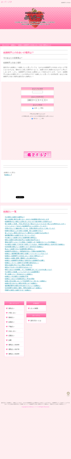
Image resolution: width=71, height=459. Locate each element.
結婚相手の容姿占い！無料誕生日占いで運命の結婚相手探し (25, 251)
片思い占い (11, 313)
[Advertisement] (35, 36)
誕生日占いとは (34, 320)
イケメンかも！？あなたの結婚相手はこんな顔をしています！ (26, 226)
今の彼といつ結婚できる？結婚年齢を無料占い (21, 237)
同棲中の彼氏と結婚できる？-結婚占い (18, 290)
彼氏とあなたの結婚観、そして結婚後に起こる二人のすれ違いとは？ (28, 269)
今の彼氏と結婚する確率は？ (15, 217)
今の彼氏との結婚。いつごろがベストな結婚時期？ (22, 272)
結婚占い (8, 175)
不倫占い (10, 326)
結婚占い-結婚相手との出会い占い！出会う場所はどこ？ (24, 256)
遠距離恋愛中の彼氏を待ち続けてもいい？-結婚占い (23, 285)
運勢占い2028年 (12, 354)
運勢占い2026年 (12, 345)
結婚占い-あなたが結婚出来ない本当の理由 (19, 279)
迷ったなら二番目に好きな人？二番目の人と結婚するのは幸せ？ (27, 233)
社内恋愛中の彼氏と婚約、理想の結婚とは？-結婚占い (23, 288)
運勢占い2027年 (12, 349)
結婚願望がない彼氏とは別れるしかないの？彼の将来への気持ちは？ (28, 221)
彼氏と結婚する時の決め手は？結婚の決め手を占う (22, 240)
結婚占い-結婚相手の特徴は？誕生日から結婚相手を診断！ (25, 260)
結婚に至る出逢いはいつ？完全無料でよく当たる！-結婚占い (26, 281)
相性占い (10, 308)
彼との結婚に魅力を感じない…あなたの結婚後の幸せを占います (27, 219)
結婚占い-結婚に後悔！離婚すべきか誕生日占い (21, 258)
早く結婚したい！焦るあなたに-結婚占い (19, 274)
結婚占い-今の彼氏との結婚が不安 (16, 276)
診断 (9, 340)
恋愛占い (10, 335)
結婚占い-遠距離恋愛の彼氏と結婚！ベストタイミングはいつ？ (26, 253)
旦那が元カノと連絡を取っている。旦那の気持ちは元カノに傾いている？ (30, 228)
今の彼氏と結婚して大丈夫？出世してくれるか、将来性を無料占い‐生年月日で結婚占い (35, 244)
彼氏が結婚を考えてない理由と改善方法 (18, 265)
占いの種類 (33, 308)
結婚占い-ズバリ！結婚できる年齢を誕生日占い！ (22, 263)
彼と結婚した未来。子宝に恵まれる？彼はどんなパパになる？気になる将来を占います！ (35, 224)
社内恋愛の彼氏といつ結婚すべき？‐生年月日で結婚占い (24, 247)
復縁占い (10, 317)
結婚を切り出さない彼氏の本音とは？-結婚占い (21, 283)
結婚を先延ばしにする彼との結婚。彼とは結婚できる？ (24, 231)
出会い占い (11, 331)
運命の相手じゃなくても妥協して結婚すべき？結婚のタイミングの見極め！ (31, 242)
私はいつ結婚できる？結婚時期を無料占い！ (20, 249)
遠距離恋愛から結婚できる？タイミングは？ (20, 235)
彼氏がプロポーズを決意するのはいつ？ (18, 267)
